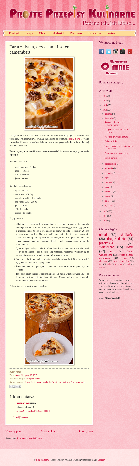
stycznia (109, 205)
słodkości (127, 235)
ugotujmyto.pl (23, 403)
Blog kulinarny (42, 460)
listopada (109, 118)
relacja (101, 267)
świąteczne (57, 382)
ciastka (124, 258)
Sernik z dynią (110, 158)
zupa (115, 261)
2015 (104, 101)
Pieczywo (76, 33)
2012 (104, 211)
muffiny (125, 261)
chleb (128, 264)
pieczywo (103, 261)
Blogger (101, 460)
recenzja (118, 264)
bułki (109, 264)
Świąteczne (94, 33)
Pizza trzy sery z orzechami (116, 153)
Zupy (30, 33)
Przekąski (15, 33)
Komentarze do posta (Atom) (29, 438)
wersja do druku (33, 379)
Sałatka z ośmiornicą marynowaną (113, 123)
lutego (108, 201)
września (109, 168)
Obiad (42, 33)
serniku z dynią (74, 139)
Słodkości (58, 33)
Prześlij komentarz (21, 417)
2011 (104, 216)
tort (100, 264)
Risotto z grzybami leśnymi (116, 137)
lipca (107, 177)
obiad (39, 382)
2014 (104, 105)
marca (108, 196)
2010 (104, 220)
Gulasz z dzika (110, 141)
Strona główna (49, 431)
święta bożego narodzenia (74, 382)
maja (107, 187)
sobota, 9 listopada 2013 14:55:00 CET (33, 411)
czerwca (109, 182)
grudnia (108, 114)
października (111, 164)
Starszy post (85, 431)
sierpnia (108, 173)
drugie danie (30, 382)
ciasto (112, 251)
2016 (104, 96)
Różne (111, 33)
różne (130, 247)
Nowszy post (13, 431)
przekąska (46, 382)
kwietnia (109, 191)
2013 (104, 110)
